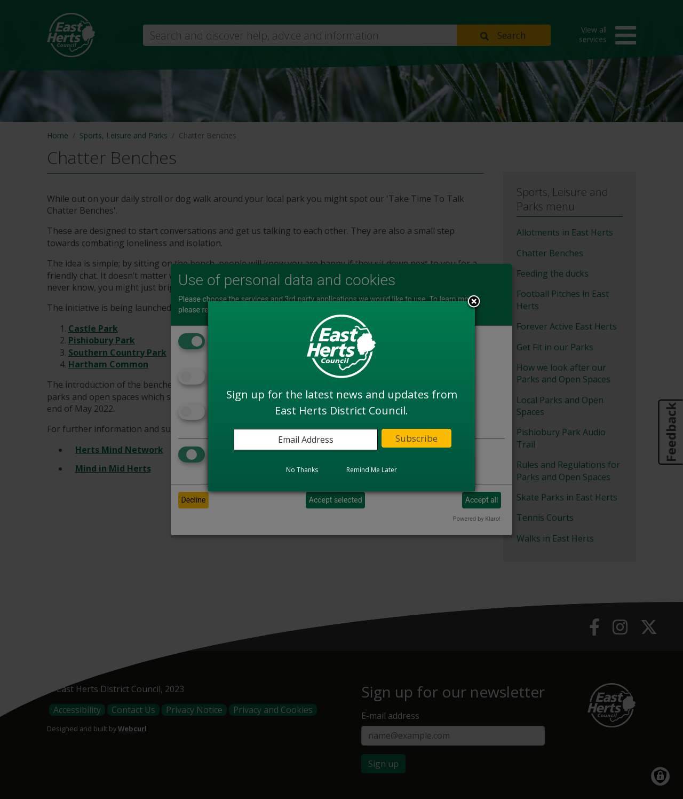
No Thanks (302, 469)
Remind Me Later (371, 469)
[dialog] (341, 396)
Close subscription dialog (474, 302)
